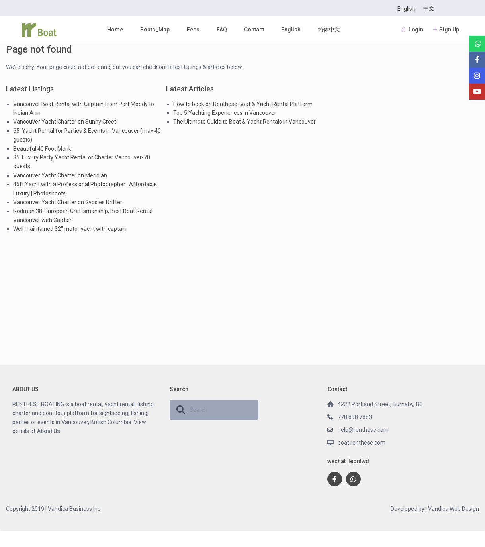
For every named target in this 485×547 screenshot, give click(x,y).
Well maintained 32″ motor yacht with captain (70, 229)
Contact (254, 29)
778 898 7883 (355, 417)
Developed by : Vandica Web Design (435, 509)
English (406, 9)
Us (56, 431)
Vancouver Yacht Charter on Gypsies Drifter (67, 202)
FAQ (222, 29)
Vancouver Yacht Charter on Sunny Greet (64, 121)
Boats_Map (155, 29)
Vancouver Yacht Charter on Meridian (60, 175)
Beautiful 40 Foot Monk (42, 149)
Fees (193, 29)
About (44, 431)
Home (115, 29)
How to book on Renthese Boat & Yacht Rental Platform (243, 104)
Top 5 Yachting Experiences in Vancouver (224, 113)
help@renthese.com (363, 430)
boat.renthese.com (361, 442)
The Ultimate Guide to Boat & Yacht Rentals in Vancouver (244, 121)
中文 (428, 8)
